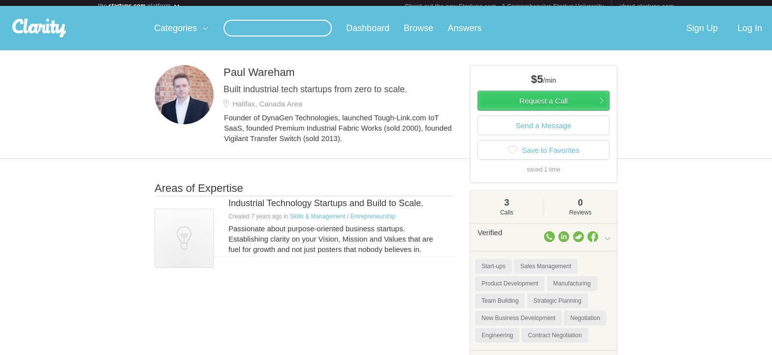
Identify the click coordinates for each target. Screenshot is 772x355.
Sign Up (702, 34)
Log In (750, 34)
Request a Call (543, 107)
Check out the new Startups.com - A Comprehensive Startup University (504, 6)
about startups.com (646, 6)
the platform (139, 5)
